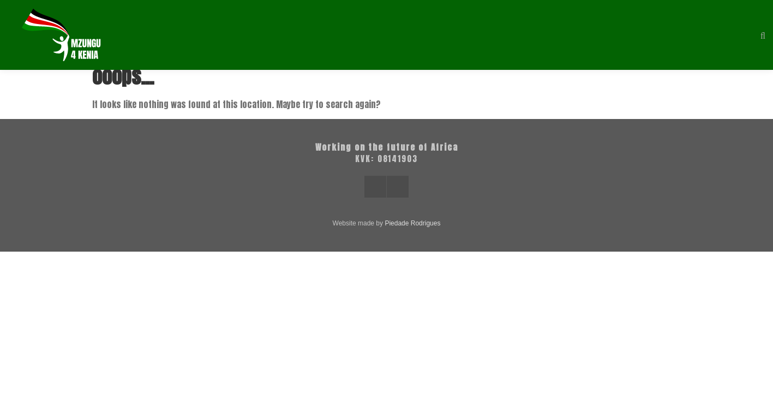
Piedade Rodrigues (412, 223)
